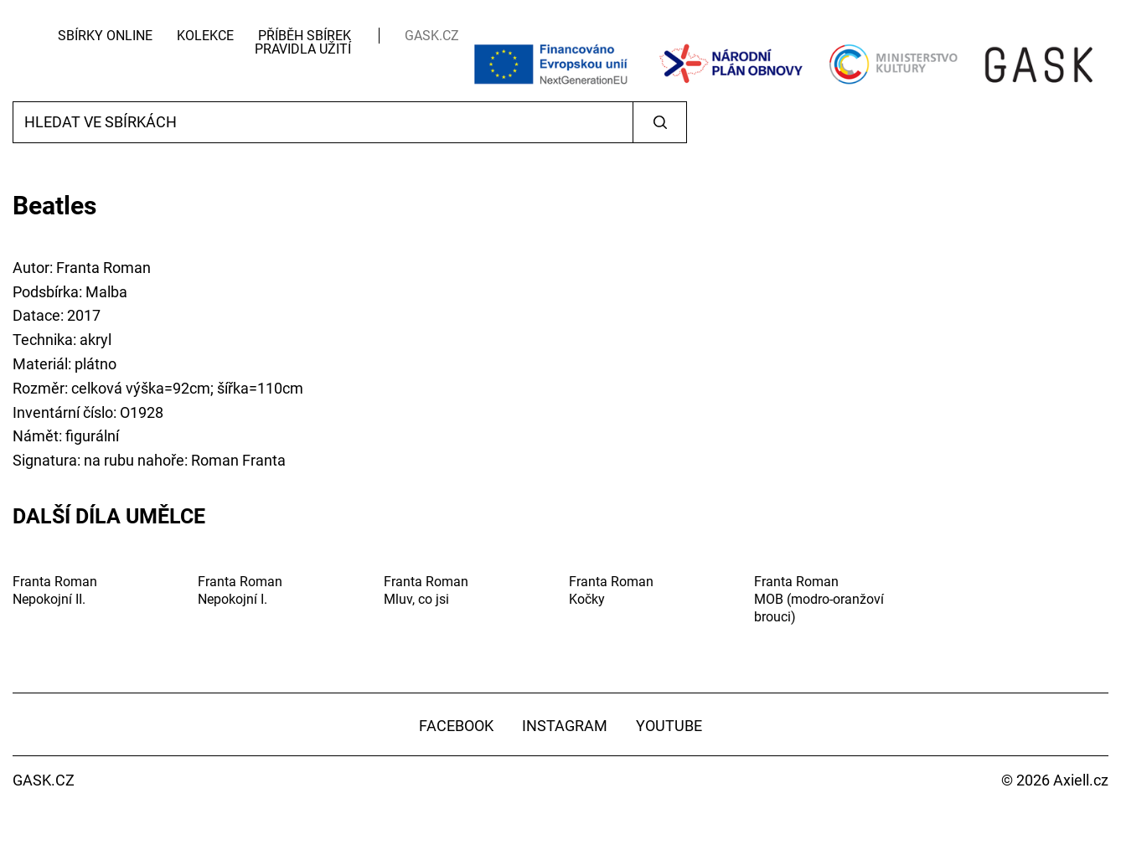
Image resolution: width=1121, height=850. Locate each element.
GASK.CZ (432, 36)
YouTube (669, 725)
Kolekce (205, 36)
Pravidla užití (303, 49)
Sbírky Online (105, 36)
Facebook (456, 725)
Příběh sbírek (304, 36)
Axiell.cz (1080, 780)
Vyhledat (660, 122)
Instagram (564, 725)
